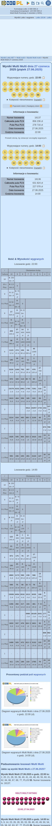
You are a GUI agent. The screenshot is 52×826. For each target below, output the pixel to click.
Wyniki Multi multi (34, 58)
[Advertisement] (26, 37)
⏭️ (41, 106)
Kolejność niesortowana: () (27, 100)
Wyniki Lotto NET (8, 58)
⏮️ (11, 106)
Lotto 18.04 (43, 17)
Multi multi (21, 58)
